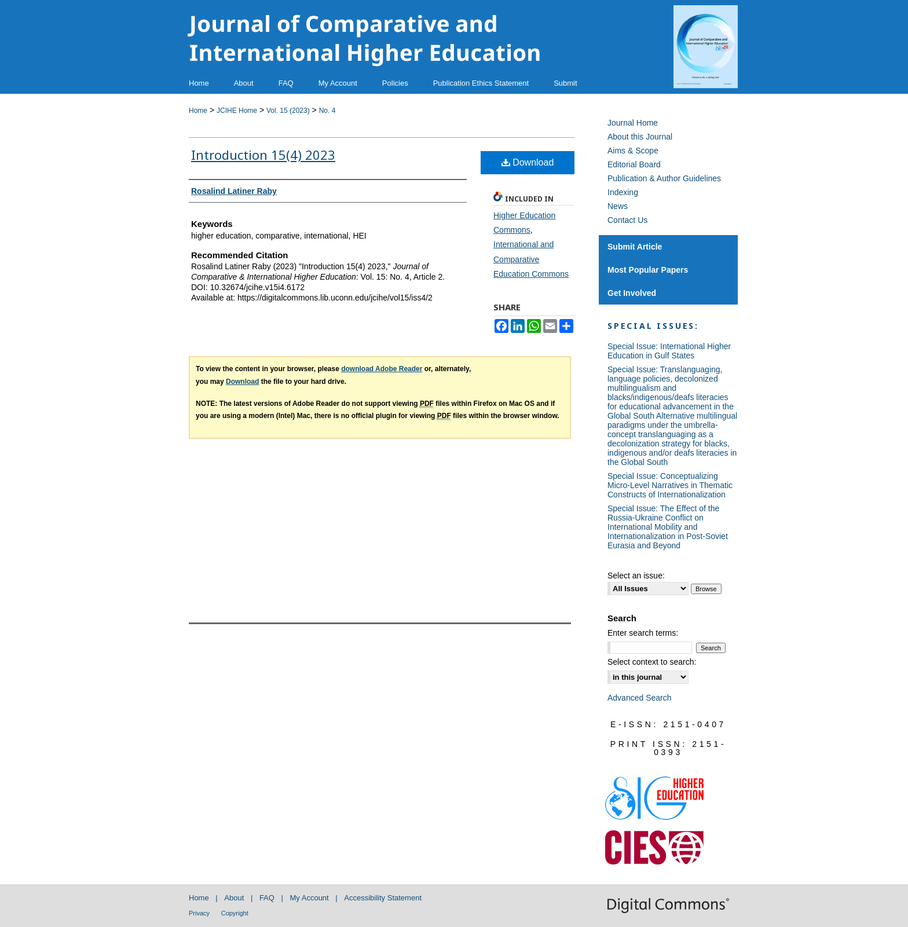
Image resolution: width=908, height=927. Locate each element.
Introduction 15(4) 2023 (263, 154)
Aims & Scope (632, 150)
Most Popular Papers (647, 269)
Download (527, 162)
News (617, 206)
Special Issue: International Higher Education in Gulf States (669, 351)
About (234, 897)
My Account (309, 897)
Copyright (234, 913)
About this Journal (639, 136)
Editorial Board (634, 164)
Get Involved (631, 293)
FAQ (266, 897)
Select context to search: (651, 661)
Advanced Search (639, 697)
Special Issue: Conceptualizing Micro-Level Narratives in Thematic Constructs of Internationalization (670, 485)
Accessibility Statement (383, 897)
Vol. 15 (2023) (288, 111)
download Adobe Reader (381, 369)
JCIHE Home (237, 111)
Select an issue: (636, 575)
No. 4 (327, 111)
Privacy (199, 913)
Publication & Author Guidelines (664, 178)
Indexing (622, 192)
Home (198, 111)
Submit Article (634, 246)
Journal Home (632, 122)
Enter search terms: (642, 632)
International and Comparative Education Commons (531, 259)
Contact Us (627, 220)
